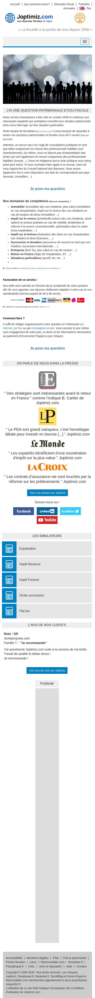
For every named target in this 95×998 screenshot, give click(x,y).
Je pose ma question (47, 189)
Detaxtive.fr (75, 962)
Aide (69, 966)
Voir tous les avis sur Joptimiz (47, 670)
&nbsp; (47, 747)
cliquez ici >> (44, 307)
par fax (18, 328)
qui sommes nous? (45, 131)
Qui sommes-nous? (37, 4)
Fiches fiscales (15, 962)
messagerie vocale (42, 328)
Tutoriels (84, 4)
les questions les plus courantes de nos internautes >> (39, 268)
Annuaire (69, 8)
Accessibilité (14, 958)
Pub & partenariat (74, 958)
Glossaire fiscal (64, 4)
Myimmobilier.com (53, 962)
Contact (82, 966)
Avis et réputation (50, 966)
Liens (33, 962)
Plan (56, 958)
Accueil (15, 4)
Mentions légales (37, 958)
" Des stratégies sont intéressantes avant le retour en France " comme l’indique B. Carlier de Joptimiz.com (47, 398)
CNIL (31, 966)
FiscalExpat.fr (15, 966)
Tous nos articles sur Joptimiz (48, 492)
